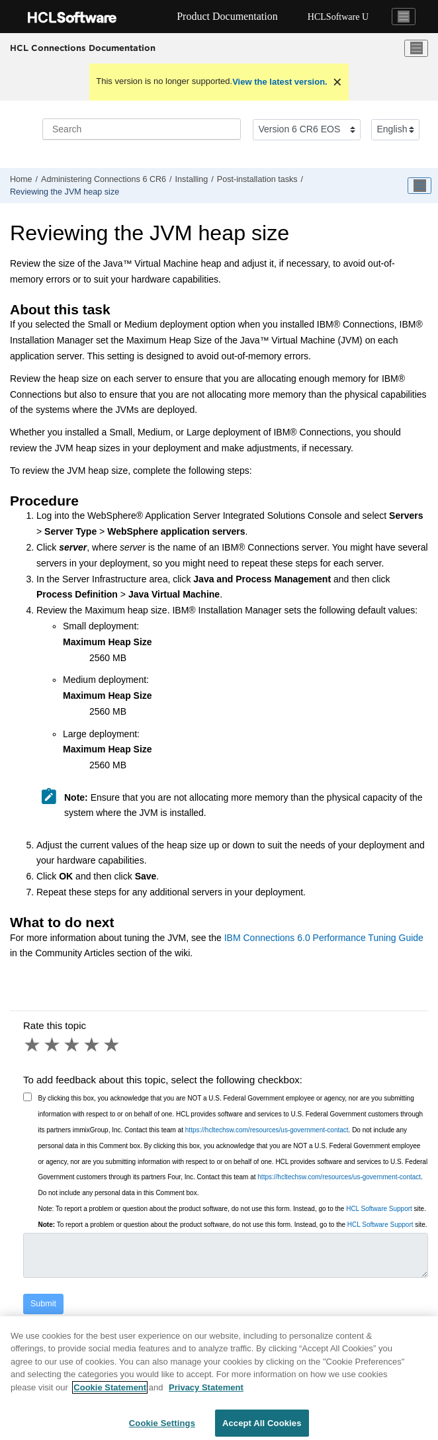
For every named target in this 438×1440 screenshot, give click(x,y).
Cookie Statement (109, 1395)
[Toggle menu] (416, 48)
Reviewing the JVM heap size (64, 192)
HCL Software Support (379, 1208)
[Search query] (141, 129)
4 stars (93, 1045)
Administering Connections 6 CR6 (103, 179)
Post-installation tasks (257, 179)
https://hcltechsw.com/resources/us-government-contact (267, 1130)
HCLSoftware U (338, 17)
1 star (33, 1045)
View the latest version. (280, 82)
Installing (191, 179)
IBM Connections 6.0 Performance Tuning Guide (323, 937)
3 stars (73, 1045)
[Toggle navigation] (404, 16)
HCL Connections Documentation (82, 47)
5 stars (112, 1045)
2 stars (53, 1045)
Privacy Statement (206, 1395)
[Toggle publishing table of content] (419, 186)
